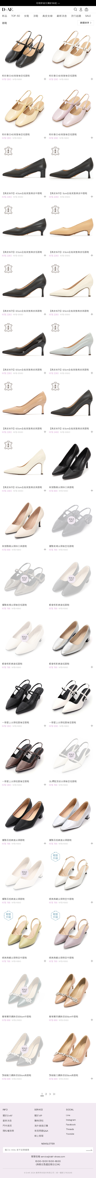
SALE (88, 16)
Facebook (71, 1124)
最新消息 (62, 16)
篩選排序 (85, 22)
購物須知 (38, 1120)
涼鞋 (35, 16)
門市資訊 (7, 1125)
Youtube (70, 1133)
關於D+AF (7, 1115)
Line (68, 1115)
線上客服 (38, 1135)
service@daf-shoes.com (53, 1156)
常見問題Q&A (41, 1130)
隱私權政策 (8, 1130)
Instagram (71, 1119)
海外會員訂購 (41, 1125)
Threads (70, 1129)
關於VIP (38, 1115)
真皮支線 (48, 16)
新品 (4, 16)
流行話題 (76, 16)
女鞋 (26, 16)
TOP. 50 (15, 16)
